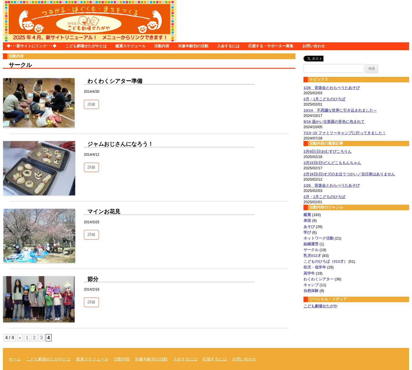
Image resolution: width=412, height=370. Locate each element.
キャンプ (311, 285)
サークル (311, 250)
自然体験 (311, 291)
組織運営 (311, 244)
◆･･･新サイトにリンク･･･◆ (31, 46)
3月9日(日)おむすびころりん (328, 151)
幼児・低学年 (315, 267)
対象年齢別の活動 (193, 46)
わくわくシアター (319, 279)
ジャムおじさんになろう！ (120, 144)
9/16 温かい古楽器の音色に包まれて (334, 121)
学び (307, 232)
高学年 (309, 273)
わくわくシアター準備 (114, 81)
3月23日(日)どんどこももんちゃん (332, 163)
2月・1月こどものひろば (324, 99)
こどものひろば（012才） (325, 261)
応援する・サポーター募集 (270, 46)
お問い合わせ (313, 46)
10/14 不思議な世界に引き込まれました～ (340, 110)
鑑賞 (307, 215)
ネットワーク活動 (319, 238)
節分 (92, 279)
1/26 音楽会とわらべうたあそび (332, 88)
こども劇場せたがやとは (86, 46)
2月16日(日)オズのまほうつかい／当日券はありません (349, 174)
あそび (309, 226)
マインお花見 (103, 211)
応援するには (215, 359)
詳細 (91, 104)
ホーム (15, 359)
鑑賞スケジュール (130, 46)
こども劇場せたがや (320, 306)
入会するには (228, 46)
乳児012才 (312, 255)
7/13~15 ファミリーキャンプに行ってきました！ (345, 133)
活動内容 (161, 46)
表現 (307, 220)
